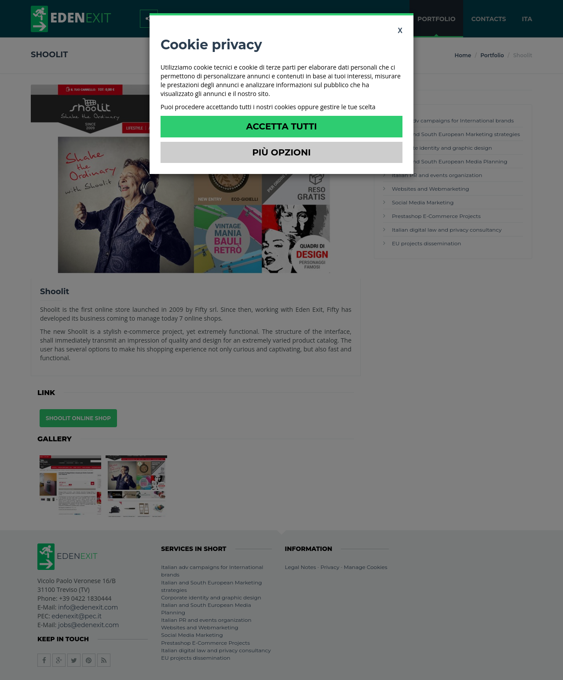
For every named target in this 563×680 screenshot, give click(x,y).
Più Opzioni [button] (281, 152)
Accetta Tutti (281, 126)
